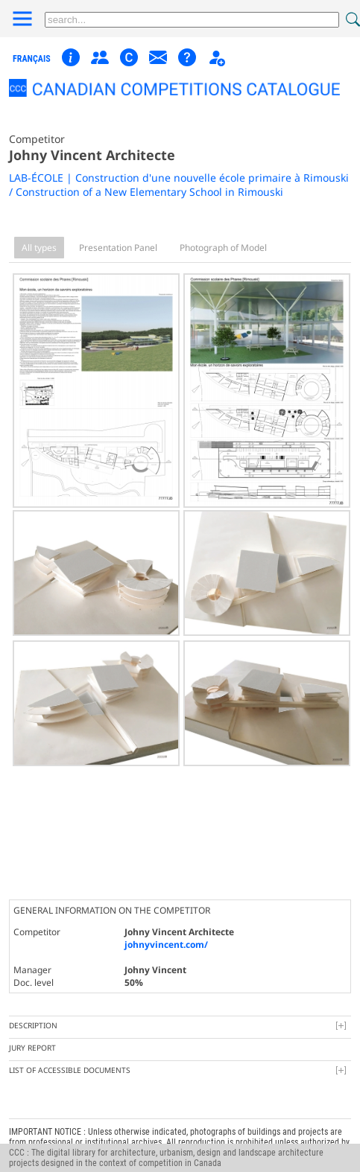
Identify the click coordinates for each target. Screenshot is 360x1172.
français (32, 59)
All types (39, 247)
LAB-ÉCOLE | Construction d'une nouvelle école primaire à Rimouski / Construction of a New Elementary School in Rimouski (179, 185)
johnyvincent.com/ (166, 932)
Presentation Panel (118, 247)
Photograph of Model (223, 247)
